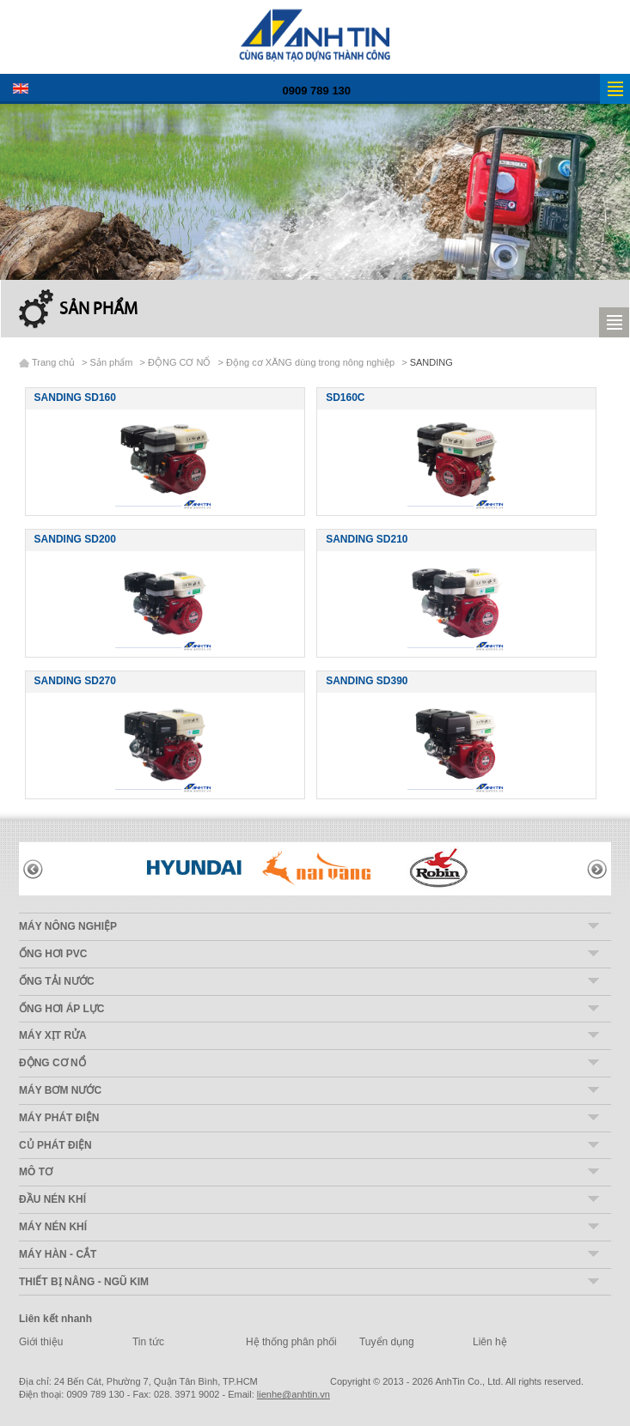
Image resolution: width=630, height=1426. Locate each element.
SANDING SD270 (75, 681)
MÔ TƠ (35, 1172)
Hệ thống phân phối (291, 1342)
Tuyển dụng (386, 1342)
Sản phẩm (98, 310)
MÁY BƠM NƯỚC (60, 1090)
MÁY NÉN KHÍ (53, 1227)
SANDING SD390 (366, 681)
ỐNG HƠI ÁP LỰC (61, 1009)
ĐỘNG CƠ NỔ (179, 362)
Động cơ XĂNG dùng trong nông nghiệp (310, 362)
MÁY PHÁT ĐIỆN (59, 1118)
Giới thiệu (41, 1342)
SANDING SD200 (75, 539)
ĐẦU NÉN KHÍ (52, 1199)
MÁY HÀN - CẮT (57, 1254)
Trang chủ (53, 362)
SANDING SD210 (366, 539)
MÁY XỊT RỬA (53, 1035)
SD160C (345, 397)
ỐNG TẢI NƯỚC (57, 981)
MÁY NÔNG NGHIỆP (68, 926)
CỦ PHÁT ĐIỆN (55, 1145)
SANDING (431, 362)
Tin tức (148, 1342)
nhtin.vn (293, 1394)
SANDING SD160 (75, 397)
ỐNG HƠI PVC (53, 954)
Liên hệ (490, 1342)
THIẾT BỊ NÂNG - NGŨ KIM (84, 1282)
